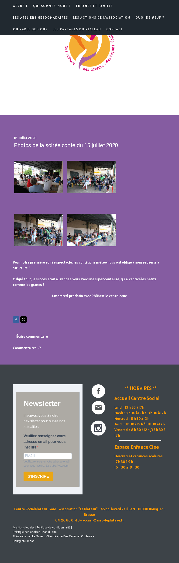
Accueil (20, 6)
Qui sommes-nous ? (52, 6)
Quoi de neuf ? (150, 17)
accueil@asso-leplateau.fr (103, 520)
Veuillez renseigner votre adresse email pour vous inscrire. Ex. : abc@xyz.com (46, 463)
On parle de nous (30, 29)
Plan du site (49, 532)
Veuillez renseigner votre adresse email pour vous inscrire (45, 441)
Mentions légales (24, 527)
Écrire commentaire (32, 336)
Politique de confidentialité (53, 527)
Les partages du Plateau (77, 29)
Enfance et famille (94, 6)
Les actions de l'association (101, 17)
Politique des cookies (26, 532)
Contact (114, 29)
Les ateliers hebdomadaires (40, 17)
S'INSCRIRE (38, 476)
